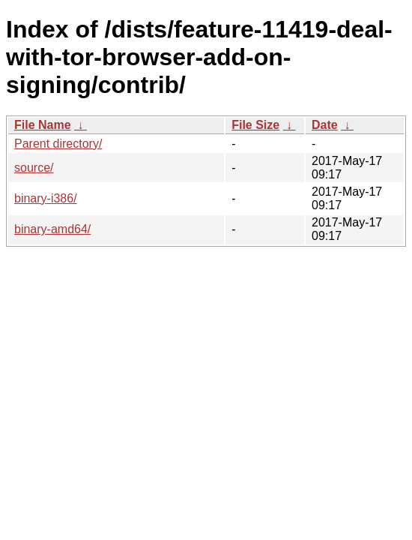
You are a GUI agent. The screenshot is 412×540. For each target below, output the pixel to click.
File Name (42, 124)
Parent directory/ (58, 143)
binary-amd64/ (52, 229)
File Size (255, 124)
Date (325, 124)
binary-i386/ (45, 198)
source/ (33, 167)
